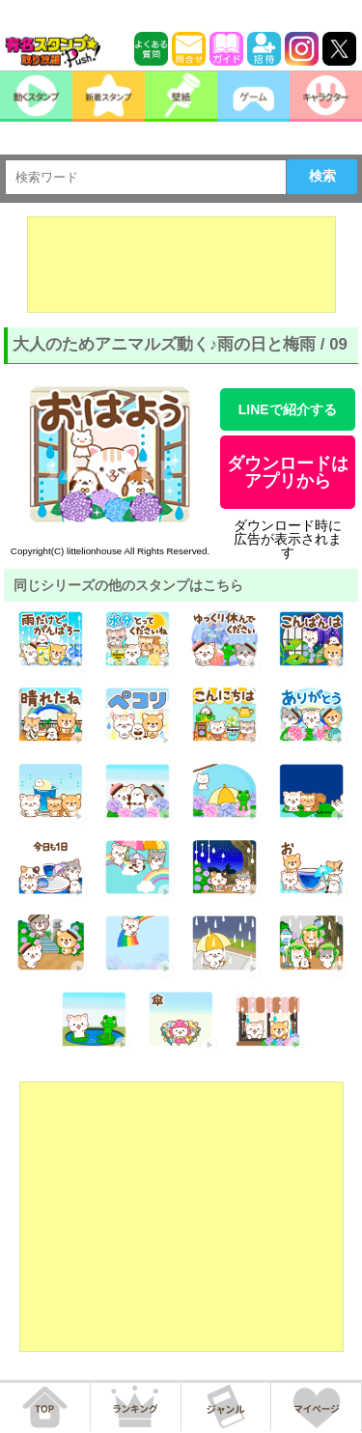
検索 (322, 175)
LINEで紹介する (287, 409)
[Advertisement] (181, 264)
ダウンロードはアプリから (287, 472)
